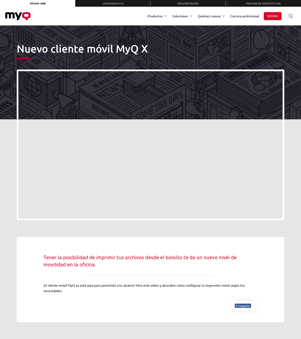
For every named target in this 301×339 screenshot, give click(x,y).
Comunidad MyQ (113, 3)
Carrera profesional (244, 16)
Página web (38, 3)
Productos (155, 16)
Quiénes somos (209, 16)
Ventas (272, 16)
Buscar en (289, 16)
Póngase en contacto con (263, 3)
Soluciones (180, 16)
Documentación (188, 3)
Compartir (242, 305)
